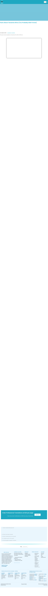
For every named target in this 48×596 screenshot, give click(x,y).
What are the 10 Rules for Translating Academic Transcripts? (37, 558)
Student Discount (43, 557)
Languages (26, 553)
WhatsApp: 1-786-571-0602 (18, 560)
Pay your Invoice (24, 584)
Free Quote (42, 553)
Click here (37, 514)
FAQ (41, 555)
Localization (9, 32)
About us (42, 554)
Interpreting (26, 556)
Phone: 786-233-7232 (17, 559)
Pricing (42, 556)
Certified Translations (27, 555)
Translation (13, 32)
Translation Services (27, 554)
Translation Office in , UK (43, 580)
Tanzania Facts (25, 546)
